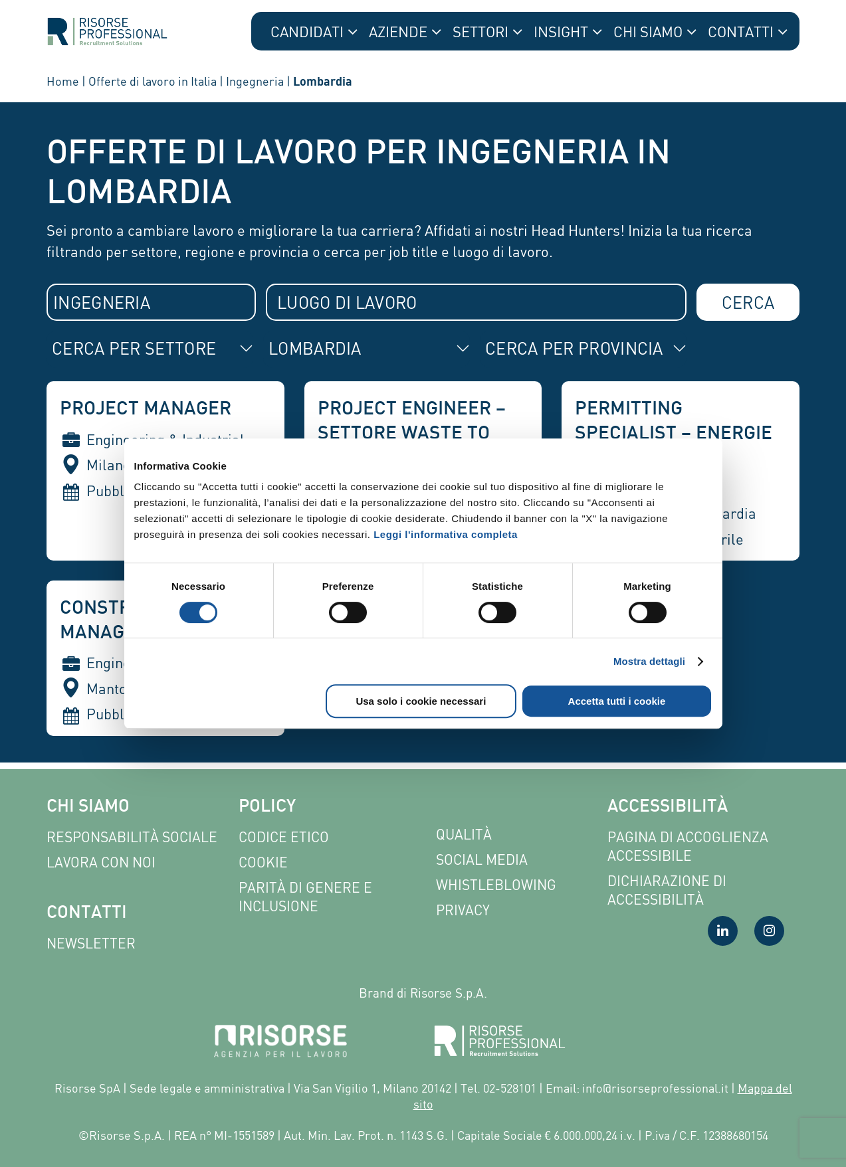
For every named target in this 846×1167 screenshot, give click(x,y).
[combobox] (151, 302)
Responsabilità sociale (132, 837)
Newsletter (91, 943)
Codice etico (284, 837)
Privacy (463, 910)
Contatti (87, 913)
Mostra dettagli (649, 661)
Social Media (482, 860)
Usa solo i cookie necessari (421, 701)
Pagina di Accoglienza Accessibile (687, 846)
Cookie (263, 862)
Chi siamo (88, 807)
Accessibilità (667, 807)
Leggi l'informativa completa (445, 534)
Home (63, 81)
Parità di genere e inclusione (305, 897)
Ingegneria (255, 81)
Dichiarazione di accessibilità (666, 890)
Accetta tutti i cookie (617, 701)
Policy (267, 807)
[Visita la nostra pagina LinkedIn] (723, 931)
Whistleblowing (496, 885)
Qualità (464, 834)
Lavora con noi (101, 862)
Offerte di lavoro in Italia (152, 81)
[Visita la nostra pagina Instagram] (769, 931)
